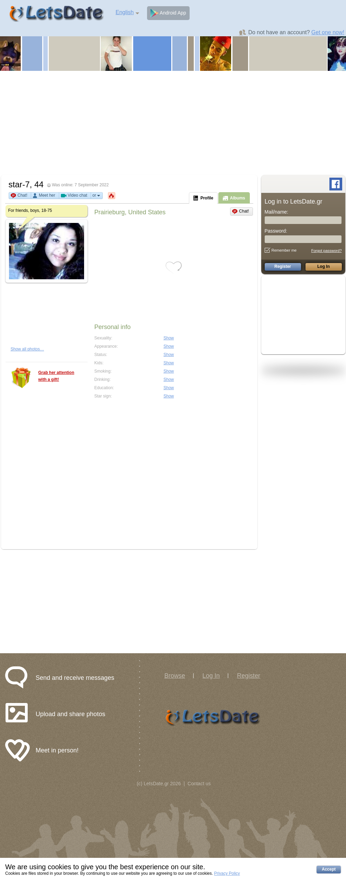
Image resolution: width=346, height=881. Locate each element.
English (125, 12)
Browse (174, 675)
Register (248, 675)
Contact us (199, 783)
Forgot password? (326, 251)
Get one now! (327, 32)
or (96, 195)
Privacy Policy (227, 873)
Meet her (47, 195)
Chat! (23, 195)
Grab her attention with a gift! (56, 376)
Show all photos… (27, 349)
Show (169, 338)
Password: (276, 231)
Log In (211, 675)
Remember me (281, 250)
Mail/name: (276, 212)
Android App (168, 13)
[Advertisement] (173, 122)
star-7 (19, 184)
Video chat (78, 195)
